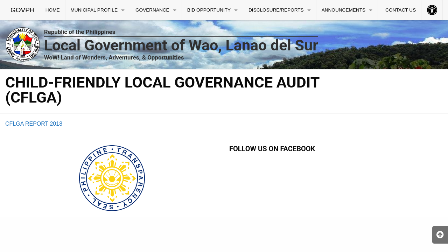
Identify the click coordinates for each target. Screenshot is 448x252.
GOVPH (22, 10)
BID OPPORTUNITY (209, 10)
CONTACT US (400, 10)
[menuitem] (22, 10)
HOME (53, 10)
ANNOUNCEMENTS (343, 10)
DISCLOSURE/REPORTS (276, 10)
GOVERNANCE (152, 10)
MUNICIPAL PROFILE (94, 10)
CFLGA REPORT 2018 (33, 124)
